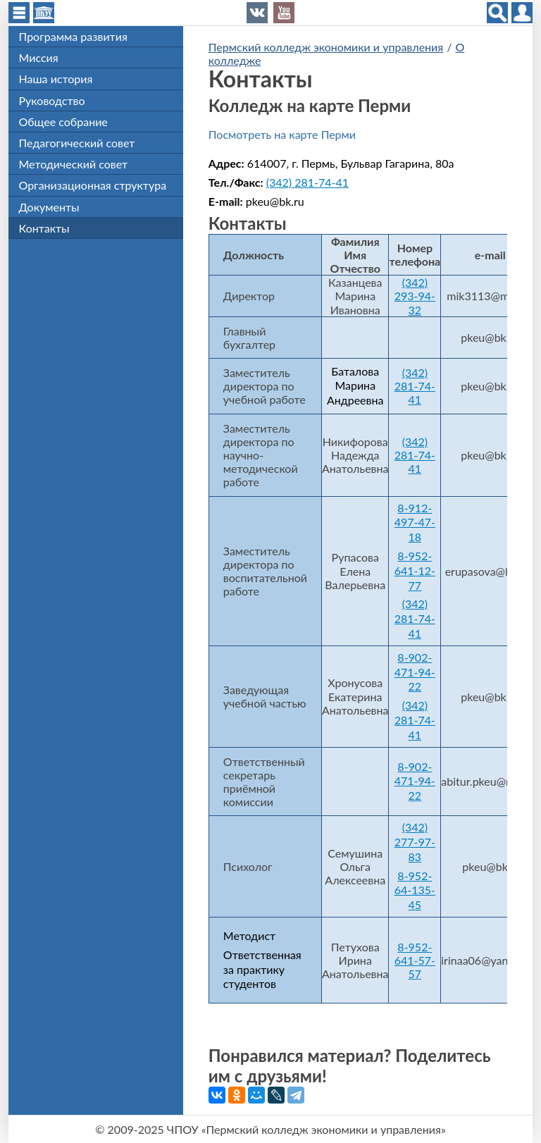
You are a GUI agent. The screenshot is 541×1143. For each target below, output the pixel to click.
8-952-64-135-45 (414, 890)
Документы (49, 207)
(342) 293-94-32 (414, 296)
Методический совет (73, 164)
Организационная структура (93, 185)
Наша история (56, 78)
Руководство (52, 100)
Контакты (44, 228)
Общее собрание (63, 121)
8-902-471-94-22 (414, 671)
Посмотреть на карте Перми (282, 134)
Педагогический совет (77, 142)
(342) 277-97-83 (414, 841)
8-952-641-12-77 (414, 570)
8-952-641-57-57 (414, 960)
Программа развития (73, 36)
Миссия (38, 57)
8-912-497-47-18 (414, 522)
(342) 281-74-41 (307, 182)
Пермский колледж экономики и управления (326, 47)
